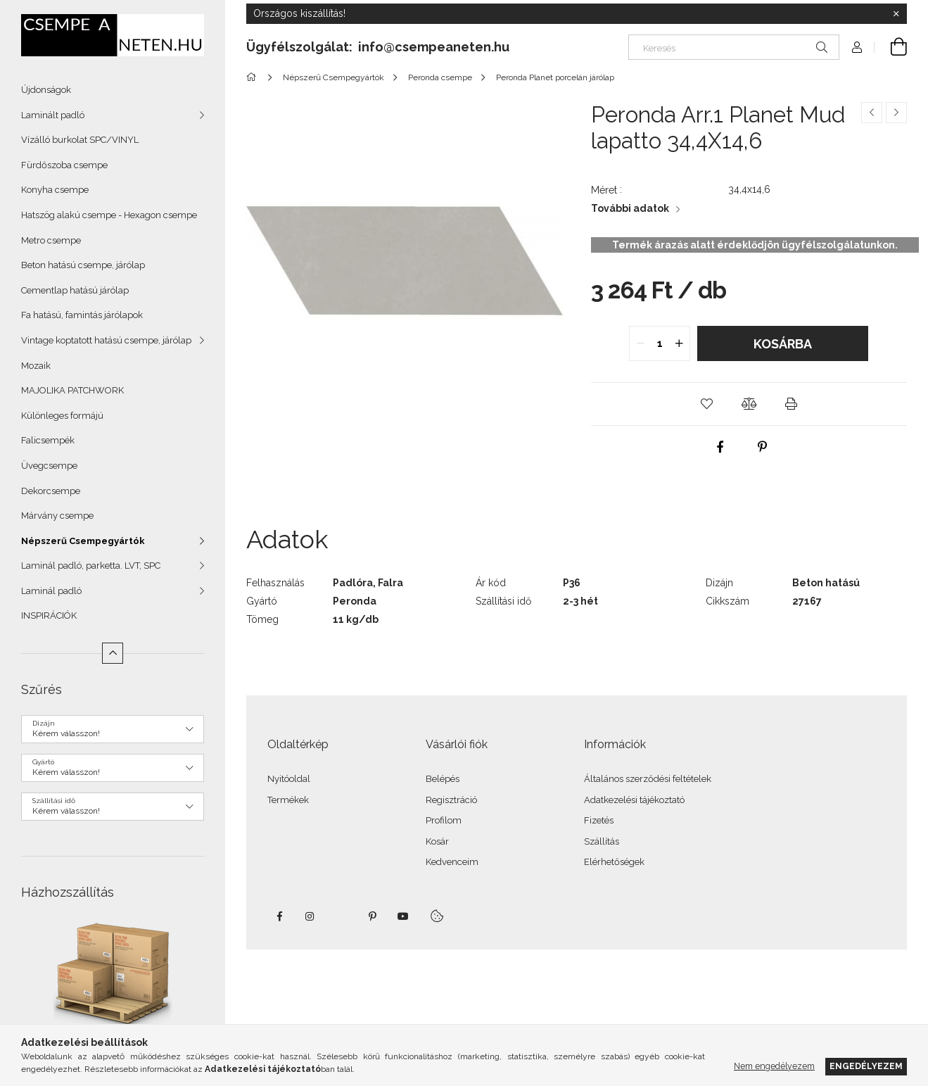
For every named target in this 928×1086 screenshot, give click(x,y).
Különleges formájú (62, 415)
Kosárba (783, 343)
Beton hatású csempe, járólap (83, 265)
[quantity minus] (640, 343)
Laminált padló (52, 115)
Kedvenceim (452, 862)
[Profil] (857, 47)
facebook (279, 916)
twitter (341, 916)
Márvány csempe (57, 515)
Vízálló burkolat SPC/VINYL (80, 139)
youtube (403, 916)
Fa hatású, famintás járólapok (82, 315)
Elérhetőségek (614, 862)
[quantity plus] (678, 343)
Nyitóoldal (288, 779)
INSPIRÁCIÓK (49, 615)
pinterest (372, 916)
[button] (706, 404)
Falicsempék (48, 440)
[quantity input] (659, 343)
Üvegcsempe (49, 465)
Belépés (442, 779)
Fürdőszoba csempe (64, 165)
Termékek (288, 800)
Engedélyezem (866, 1066)
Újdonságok (46, 89)
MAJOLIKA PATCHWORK (72, 390)
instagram (310, 916)
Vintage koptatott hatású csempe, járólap (106, 340)
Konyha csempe (55, 189)
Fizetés (599, 820)
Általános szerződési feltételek (647, 779)
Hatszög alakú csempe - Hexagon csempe (109, 215)
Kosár (437, 841)
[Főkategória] (253, 77)
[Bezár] (896, 14)
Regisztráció (451, 800)
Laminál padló (51, 591)
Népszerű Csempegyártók (83, 541)
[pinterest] (763, 446)
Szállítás (601, 841)
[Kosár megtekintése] (891, 47)
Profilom (444, 820)
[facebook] (720, 446)
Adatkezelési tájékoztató (634, 800)
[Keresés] (733, 47)
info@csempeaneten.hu (433, 46)
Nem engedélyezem (774, 1066)
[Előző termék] (871, 112)
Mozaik (36, 365)
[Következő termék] (896, 112)
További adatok (630, 208)
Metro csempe (51, 240)
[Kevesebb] (112, 653)
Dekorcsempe (50, 491)
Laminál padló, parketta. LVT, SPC (90, 565)
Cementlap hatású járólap (75, 290)
